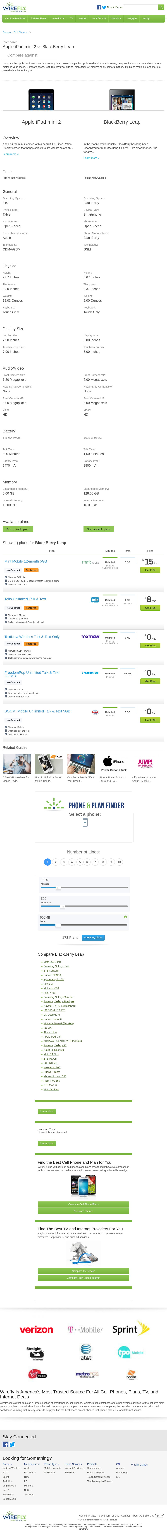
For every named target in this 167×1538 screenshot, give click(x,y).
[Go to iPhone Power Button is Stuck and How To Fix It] (114, 764)
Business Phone (38, 18)
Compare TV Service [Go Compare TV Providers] (83, 1271)
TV (71, 18)
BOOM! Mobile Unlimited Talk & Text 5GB (37, 711)
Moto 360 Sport (52, 961)
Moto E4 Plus (51, 1054)
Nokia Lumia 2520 (54, 1049)
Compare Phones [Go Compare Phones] (83, 1211)
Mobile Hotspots (52, 1468)
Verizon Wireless (11, 1468)
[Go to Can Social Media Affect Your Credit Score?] (81, 764)
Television (69, 1472)
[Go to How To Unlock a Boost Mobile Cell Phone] (49, 764)
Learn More (46, 1111)
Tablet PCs (49, 1472)
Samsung (29, 1494)
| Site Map (148, 1515)
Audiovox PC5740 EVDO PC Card (63, 1041)
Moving (145, 18)
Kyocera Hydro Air (54, 979)
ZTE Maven (50, 1058)
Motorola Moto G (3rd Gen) (59, 1023)
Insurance (116, 18)
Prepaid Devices (94, 1472)
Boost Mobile (9, 1498)
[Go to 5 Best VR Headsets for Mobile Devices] (17, 764)
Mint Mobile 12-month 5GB (25, 561)
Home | (83, 1515)
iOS (117, 1476)
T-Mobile (7, 1481)
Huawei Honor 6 (52, 1019)
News (110, 7)
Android (119, 1468)
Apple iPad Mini (52, 1036)
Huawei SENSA (52, 975)
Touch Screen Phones (97, 1476)
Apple (27, 1468)
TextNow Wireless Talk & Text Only (31, 637)
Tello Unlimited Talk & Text (25, 599)
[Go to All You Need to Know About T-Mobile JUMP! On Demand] (146, 764)
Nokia (27, 1489)
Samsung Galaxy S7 (55, 1045)
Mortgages (132, 18)
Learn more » (11, 153)
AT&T (5, 1472)
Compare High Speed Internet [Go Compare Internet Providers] (83, 1277)
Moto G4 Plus (51, 1089)
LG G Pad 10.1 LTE (54, 1010)
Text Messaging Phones (98, 1481)
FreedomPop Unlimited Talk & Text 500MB (31, 674)
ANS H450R (50, 992)
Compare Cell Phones (15, 32)
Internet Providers (73, 1468)
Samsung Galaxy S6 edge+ (59, 1001)
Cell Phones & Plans (15, 18)
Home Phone (58, 18)
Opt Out (160, 1515)
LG (25, 1481)
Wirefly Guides (138, 1464)
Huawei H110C (52, 1067)
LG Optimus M (52, 1014)
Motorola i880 (51, 988)
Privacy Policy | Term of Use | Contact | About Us (115, 1515)
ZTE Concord (51, 970)
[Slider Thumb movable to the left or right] (58, 888)
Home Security (99, 18)
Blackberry (120, 1472)
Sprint (6, 1476)
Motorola (28, 1485)
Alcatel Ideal (50, 1032)
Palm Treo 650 (52, 1080)
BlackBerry (29, 1472)
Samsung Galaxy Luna (56, 966)
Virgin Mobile (9, 1485)
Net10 (6, 1489)
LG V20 (48, 1027)
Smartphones (93, 1468)
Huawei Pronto (52, 1071)
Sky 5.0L (48, 983)
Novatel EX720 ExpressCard (59, 1005)
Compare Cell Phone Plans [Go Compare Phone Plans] (83, 1204)
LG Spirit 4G (50, 1063)
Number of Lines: (83, 852)
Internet (82, 18)
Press (118, 7)
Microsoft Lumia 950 (55, 1076)
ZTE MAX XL (51, 1085)
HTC (26, 1476)
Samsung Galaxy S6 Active (59, 997)
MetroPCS (8, 1494)
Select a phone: (85, 814)
